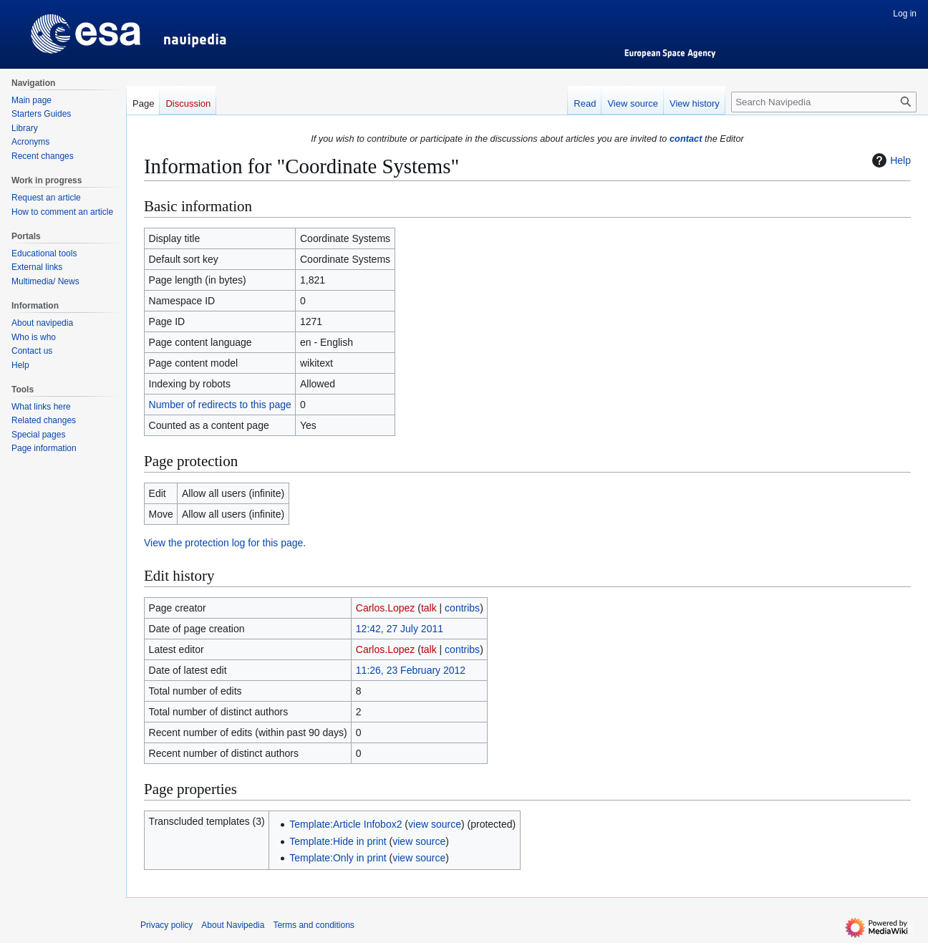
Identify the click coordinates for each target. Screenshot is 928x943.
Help (890, 160)
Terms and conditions (313, 925)
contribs (462, 608)
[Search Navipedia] (824, 102)
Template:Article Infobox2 (345, 824)
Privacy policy (166, 925)
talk (429, 608)
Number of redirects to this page (220, 404)
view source (434, 824)
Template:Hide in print (337, 841)
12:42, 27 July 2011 (399, 628)
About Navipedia (232, 925)
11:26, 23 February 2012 (410, 670)
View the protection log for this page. (225, 542)
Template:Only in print (337, 858)
